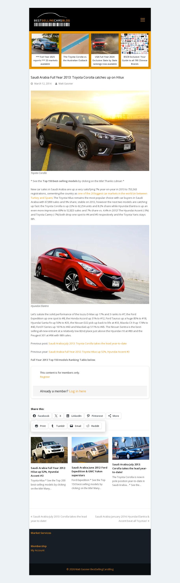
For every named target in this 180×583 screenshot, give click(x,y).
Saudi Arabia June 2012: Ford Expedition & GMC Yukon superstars (89, 471)
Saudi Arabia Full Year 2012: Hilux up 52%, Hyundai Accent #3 (48, 471)
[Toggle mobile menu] (143, 19)
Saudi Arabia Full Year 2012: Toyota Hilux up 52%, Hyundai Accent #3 (89, 351)
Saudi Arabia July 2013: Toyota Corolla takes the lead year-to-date (88, 343)
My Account (37, 550)
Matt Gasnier (66, 83)
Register (45, 377)
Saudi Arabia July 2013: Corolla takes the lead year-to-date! (129, 468)
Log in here (77, 391)
